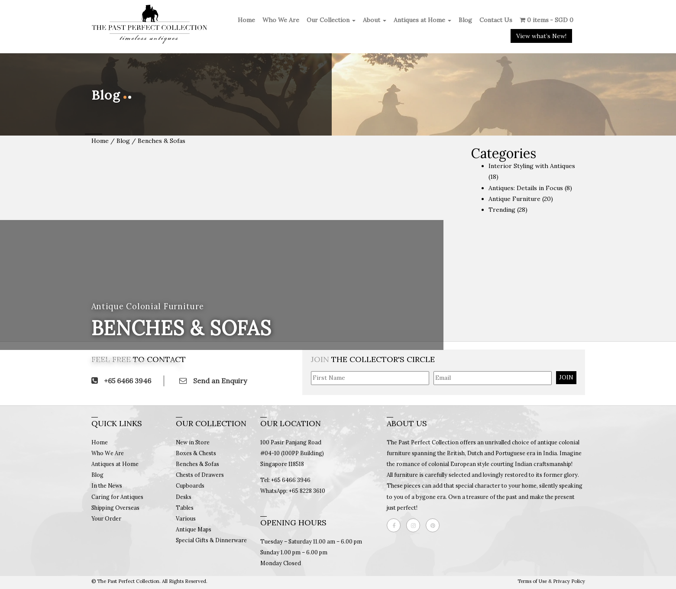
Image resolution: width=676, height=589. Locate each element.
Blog (465, 20)
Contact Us (495, 20)
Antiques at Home (422, 20)
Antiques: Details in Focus (525, 188)
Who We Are (280, 20)
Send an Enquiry (213, 380)
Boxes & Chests (196, 453)
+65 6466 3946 (121, 380)
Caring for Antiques (117, 496)
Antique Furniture (514, 199)
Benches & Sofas (197, 463)
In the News (106, 485)
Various (186, 518)
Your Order (106, 518)
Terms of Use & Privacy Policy (551, 581)
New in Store (193, 442)
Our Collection (331, 20)
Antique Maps (193, 529)
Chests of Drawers (200, 474)
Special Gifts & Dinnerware (211, 540)
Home (246, 20)
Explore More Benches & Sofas (135, 361)
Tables (185, 507)
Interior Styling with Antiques (531, 166)
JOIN (566, 377)
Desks (183, 496)
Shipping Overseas (115, 507)
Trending (501, 210)
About (374, 20)
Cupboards (190, 485)
